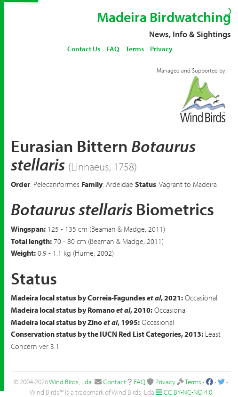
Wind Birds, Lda (70, 381)
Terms (135, 48)
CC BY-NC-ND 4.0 (188, 392)
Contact (114, 381)
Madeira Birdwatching (164, 17)
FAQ (112, 48)
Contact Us (83, 48)
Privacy (161, 48)
